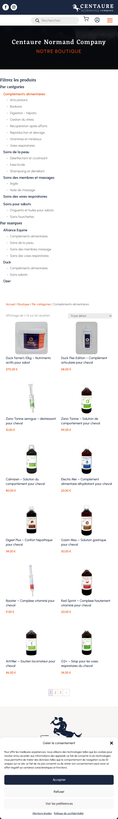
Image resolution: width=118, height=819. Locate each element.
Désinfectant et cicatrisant (28, 158)
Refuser (59, 792)
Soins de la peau (16, 152)
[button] (111, 743)
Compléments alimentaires (24, 94)
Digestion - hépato (23, 113)
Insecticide (17, 165)
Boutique (23, 304)
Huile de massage (22, 190)
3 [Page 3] (60, 692)
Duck (7, 262)
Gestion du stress (22, 119)
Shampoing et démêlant (27, 171)
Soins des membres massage (30, 249)
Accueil (10, 304)
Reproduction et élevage (27, 133)
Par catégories (12, 87)
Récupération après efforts (28, 126)
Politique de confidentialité (69, 813)
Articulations (18, 100)
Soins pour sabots (17, 204)
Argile (14, 183)
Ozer (7, 281)
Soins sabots (18, 275)
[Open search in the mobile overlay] (55, 20)
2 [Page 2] (55, 692)
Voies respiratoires (22, 146)
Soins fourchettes (22, 217)
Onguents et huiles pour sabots (32, 210)
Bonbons (16, 106)
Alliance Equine (15, 230)
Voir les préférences (59, 804)
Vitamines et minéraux (26, 139)
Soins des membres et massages (28, 178)
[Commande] (90, 315)
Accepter (59, 780)
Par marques (11, 224)
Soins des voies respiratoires (25, 196)
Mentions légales (42, 813)
